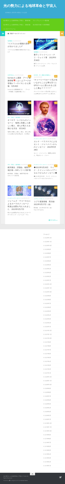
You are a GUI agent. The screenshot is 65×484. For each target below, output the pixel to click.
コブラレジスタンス (39, 199)
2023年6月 (48, 261)
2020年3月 (48, 411)
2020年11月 (48, 380)
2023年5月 (48, 265)
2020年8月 (48, 392)
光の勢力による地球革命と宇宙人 (30, 6)
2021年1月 (48, 373)
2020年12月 (48, 377)
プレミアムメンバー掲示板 (41, 20)
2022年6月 (48, 307)
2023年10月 (48, 245)
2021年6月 (48, 353)
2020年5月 (48, 404)
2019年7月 (48, 442)
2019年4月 (48, 454)
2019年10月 (48, 431)
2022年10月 (48, 292)
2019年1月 (48, 465)
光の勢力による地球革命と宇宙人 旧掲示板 (16, 25)
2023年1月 (48, 280)
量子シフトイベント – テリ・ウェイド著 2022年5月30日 (45, 57)
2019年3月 (48, 458)
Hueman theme (24, 480)
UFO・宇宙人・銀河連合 (14, 117)
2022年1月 (48, 326)
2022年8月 (48, 299)
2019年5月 (48, 450)
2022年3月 (48, 319)
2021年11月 (48, 334)
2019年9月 (48, 435)
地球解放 (10, 41)
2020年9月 (48, 388)
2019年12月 (48, 423)
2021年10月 (48, 338)
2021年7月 (48, 350)
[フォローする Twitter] (60, 477)
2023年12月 (48, 238)
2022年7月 (48, 303)
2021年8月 (48, 346)
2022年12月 (48, 284)
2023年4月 (48, 268)
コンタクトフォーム (9, 29)
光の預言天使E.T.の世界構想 (41, 25)
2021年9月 (48, 342)
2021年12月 (48, 330)
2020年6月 (48, 400)
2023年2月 (48, 276)
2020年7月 (48, 396)
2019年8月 (48, 438)
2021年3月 (48, 365)
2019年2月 (48, 462)
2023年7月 (48, 257)
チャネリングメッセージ (40, 138)
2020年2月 (48, 415)
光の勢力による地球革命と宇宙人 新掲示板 (16, 20)
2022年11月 (48, 288)
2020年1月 (48, 419)
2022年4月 (48, 315)
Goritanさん (11, 75)
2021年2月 (48, 369)
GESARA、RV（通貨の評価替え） (42, 75)
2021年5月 (48, 357)
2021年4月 (48, 361)
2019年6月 (48, 446)
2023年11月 (48, 241)
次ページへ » (53, 220)
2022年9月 (48, 295)
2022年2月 (48, 323)
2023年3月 (48, 272)
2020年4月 (48, 408)
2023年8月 (48, 253)
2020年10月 (48, 384)
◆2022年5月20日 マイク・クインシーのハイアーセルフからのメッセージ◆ (45, 170)
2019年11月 (48, 427)
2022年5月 (48, 311)
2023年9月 (48, 249)
